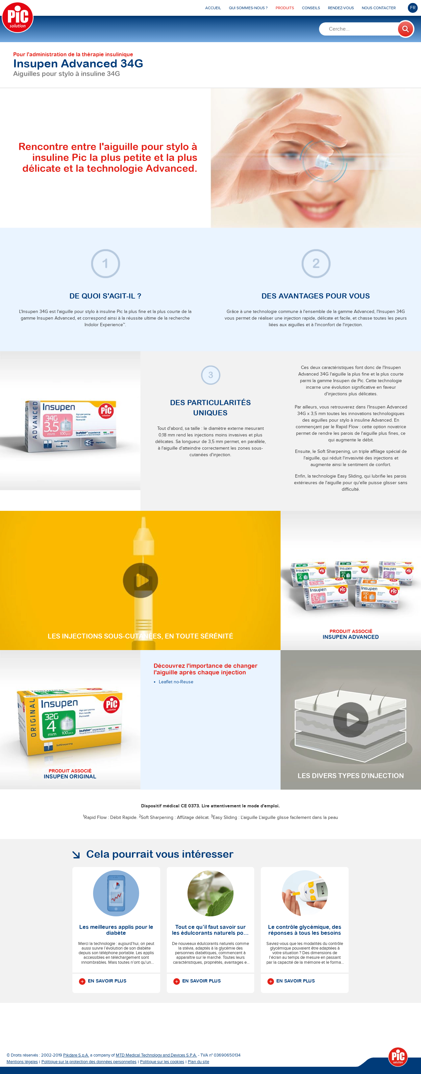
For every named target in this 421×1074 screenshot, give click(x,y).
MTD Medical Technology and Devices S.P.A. (156, 1055)
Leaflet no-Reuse (176, 682)
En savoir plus (102, 981)
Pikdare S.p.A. (76, 1055)
